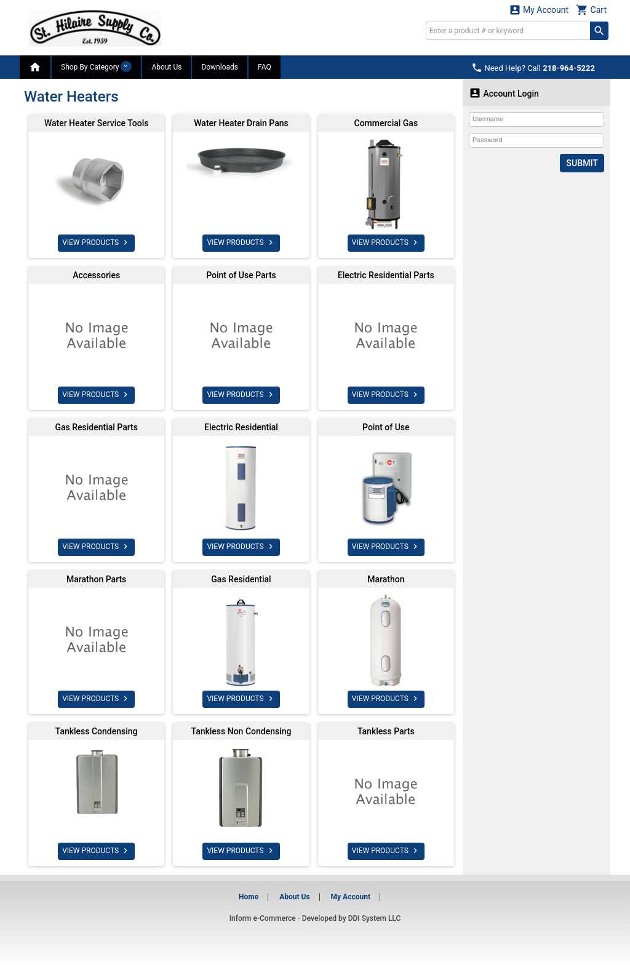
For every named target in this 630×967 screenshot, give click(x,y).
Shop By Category (96, 66)
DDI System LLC (374, 918)
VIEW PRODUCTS (96, 242)
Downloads (219, 67)
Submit (582, 163)
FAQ (264, 67)
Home (248, 897)
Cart (591, 9)
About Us (166, 67)
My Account (539, 9)
